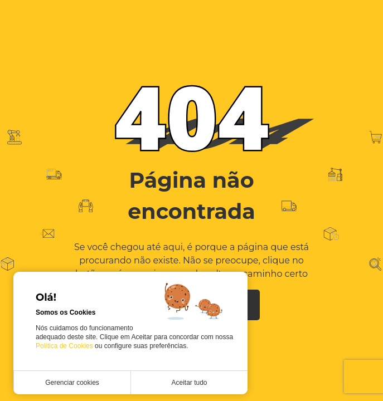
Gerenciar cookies (72, 383)
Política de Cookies (65, 346)
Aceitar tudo (189, 383)
